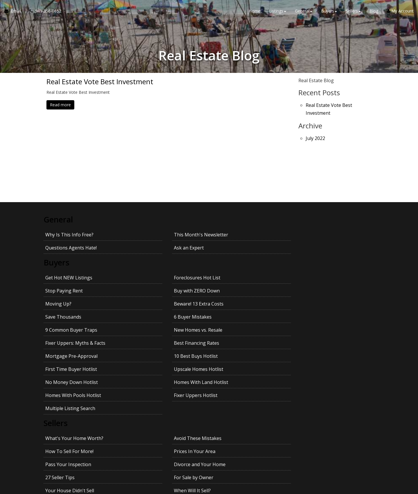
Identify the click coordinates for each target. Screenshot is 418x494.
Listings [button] (277, 11)
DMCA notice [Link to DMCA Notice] (209, 487)
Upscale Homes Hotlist (318, 303)
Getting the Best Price (69, 398)
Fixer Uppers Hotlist (315, 316)
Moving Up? (58, 277)
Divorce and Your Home (154, 372)
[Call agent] (43, 11)
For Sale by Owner (313, 372)
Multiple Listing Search (70, 329)
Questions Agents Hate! (236, 234)
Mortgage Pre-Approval (71, 303)
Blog (374, 11)
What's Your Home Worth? (74, 359)
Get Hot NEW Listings (68, 264)
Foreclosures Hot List (151, 264)
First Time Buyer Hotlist (236, 303)
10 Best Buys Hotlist (150, 303)
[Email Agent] (14, 11)
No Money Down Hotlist (71, 316)
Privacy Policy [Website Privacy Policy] (325, 463)
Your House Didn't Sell (69, 385)
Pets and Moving (229, 398)
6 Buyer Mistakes (312, 277)
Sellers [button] (353, 11)
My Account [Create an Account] (400, 11)
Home (254, 11)
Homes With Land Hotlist (155, 316)
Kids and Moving (311, 398)
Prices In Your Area (314, 359)
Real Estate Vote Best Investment (99, 81)
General (59, 219)
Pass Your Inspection (68, 372)
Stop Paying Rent (229, 264)
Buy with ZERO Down (316, 264)
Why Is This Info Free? (69, 234)
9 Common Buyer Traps (71, 290)
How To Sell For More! (235, 359)
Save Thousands (229, 277)
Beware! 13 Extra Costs (153, 277)
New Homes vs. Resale (152, 290)
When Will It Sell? (146, 385)
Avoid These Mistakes (152, 359)
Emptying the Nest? (232, 385)
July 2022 (315, 135)
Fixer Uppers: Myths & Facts (241, 290)
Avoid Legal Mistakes (316, 385)
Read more (60, 104)
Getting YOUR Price (149, 398)
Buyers (57, 249)
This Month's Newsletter (155, 234)
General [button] (303, 11)
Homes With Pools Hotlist (238, 316)
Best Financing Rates (316, 290)
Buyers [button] (329, 11)
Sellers (56, 344)
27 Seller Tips (225, 372)
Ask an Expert (308, 234)
